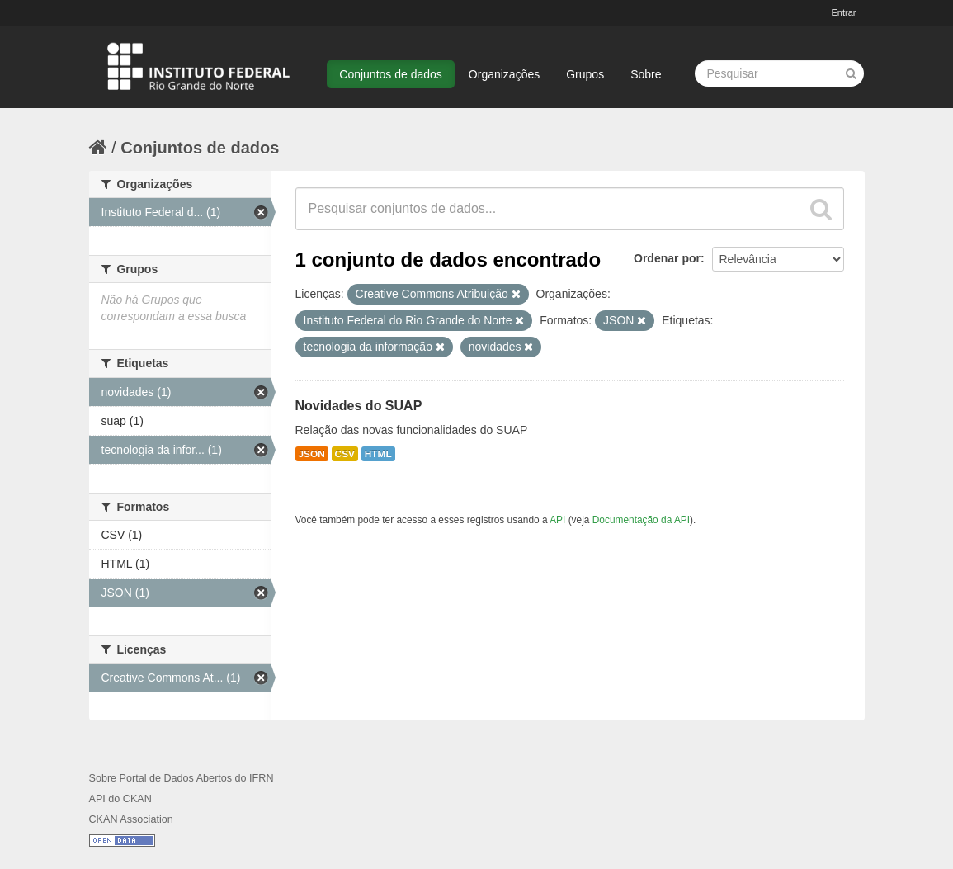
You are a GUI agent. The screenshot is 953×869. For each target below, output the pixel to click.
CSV (345, 454)
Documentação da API (641, 520)
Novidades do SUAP (358, 406)
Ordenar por (667, 258)
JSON (312, 454)
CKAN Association (131, 819)
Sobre (645, 74)
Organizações (504, 74)
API (557, 520)
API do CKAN (120, 799)
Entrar (844, 12)
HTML (378, 454)
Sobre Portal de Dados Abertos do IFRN (181, 778)
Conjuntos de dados (390, 74)
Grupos (585, 74)
